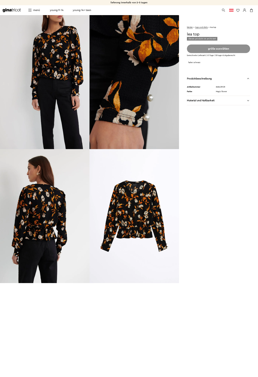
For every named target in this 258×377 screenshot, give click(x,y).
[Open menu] (34, 10)
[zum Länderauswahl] (231, 10)
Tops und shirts (201, 27)
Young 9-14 (57, 10)
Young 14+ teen (82, 10)
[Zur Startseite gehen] (12, 10)
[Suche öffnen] (223, 10)
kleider (190, 27)
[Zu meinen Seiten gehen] (244, 10)
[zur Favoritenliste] (238, 10)
